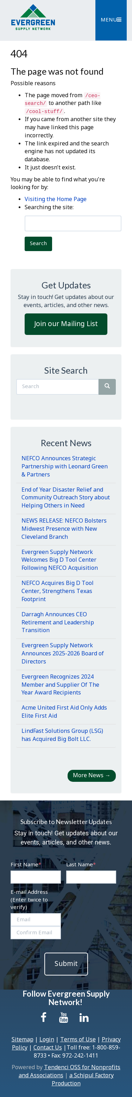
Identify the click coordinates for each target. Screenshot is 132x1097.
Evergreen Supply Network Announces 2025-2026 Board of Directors (62, 654)
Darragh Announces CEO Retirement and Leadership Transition (57, 623)
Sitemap (22, 1039)
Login (46, 1039)
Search (38, 243)
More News (92, 775)
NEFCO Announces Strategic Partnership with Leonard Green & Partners (64, 467)
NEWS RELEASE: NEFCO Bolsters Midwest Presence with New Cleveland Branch (64, 529)
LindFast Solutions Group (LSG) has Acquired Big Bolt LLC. (62, 735)
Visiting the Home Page (56, 199)
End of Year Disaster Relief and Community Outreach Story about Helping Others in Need (65, 498)
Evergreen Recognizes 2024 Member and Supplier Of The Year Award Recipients (60, 685)
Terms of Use (78, 1039)
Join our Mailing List (66, 324)
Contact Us (47, 1048)
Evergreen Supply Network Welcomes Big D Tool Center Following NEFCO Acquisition (59, 560)
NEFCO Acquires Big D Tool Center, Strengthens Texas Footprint (57, 591)
